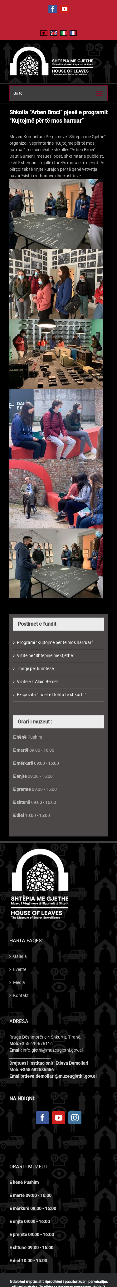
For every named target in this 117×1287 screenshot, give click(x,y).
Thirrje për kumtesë (35, 668)
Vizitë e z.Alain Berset (37, 681)
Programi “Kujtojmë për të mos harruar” (55, 642)
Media (19, 982)
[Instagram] (74, 1117)
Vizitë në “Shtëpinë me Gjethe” (45, 655)
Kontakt (21, 995)
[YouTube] (58, 1117)
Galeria (20, 956)
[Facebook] (42, 1117)
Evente (19, 969)
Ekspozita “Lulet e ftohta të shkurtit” (51, 694)
